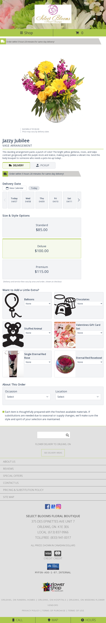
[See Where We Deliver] (53, 452)
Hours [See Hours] (88, 620)
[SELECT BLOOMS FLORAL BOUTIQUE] (53, 21)
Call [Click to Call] (17, 620)
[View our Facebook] (47, 508)
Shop (26, 32)
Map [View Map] (53, 620)
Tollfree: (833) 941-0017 (53, 537)
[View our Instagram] (58, 508)
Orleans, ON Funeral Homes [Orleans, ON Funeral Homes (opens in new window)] (18, 599)
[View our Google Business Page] (53, 508)
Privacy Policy (31, 610)
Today (34, 188)
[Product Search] (53, 434)
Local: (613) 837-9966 (53, 532)
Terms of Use (76, 610)
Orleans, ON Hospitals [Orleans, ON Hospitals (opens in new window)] (52, 599)
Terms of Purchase (53, 610)
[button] (53, 567)
